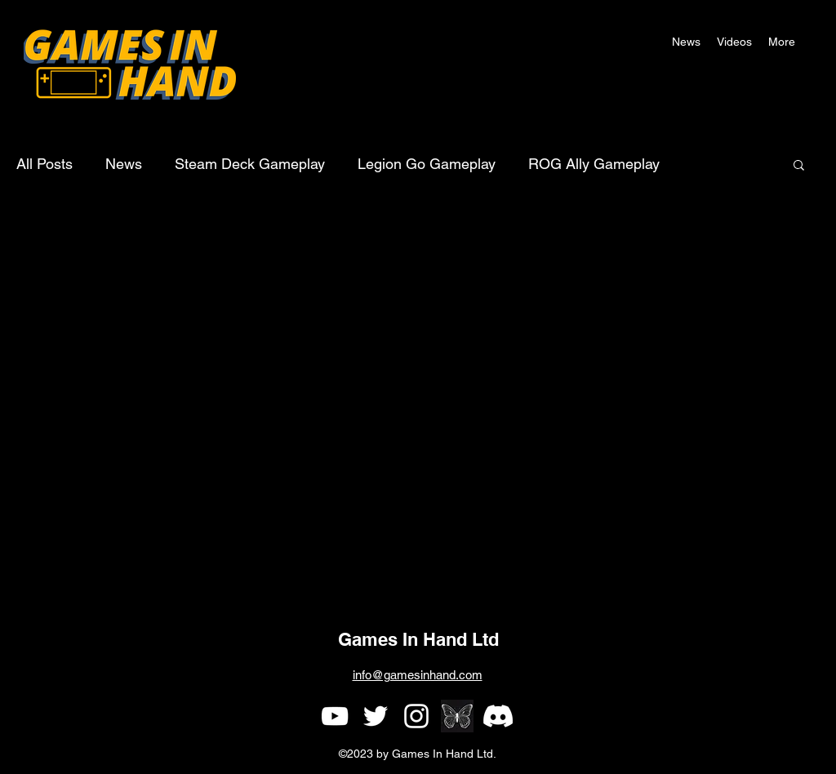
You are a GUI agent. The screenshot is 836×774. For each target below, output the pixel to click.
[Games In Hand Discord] (498, 716)
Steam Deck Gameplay (250, 163)
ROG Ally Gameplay (594, 163)
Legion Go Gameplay (427, 163)
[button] (781, 41)
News (123, 163)
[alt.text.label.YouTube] (334, 716)
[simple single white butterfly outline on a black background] (457, 716)
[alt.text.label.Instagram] (416, 716)
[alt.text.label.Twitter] (375, 716)
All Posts (44, 163)
